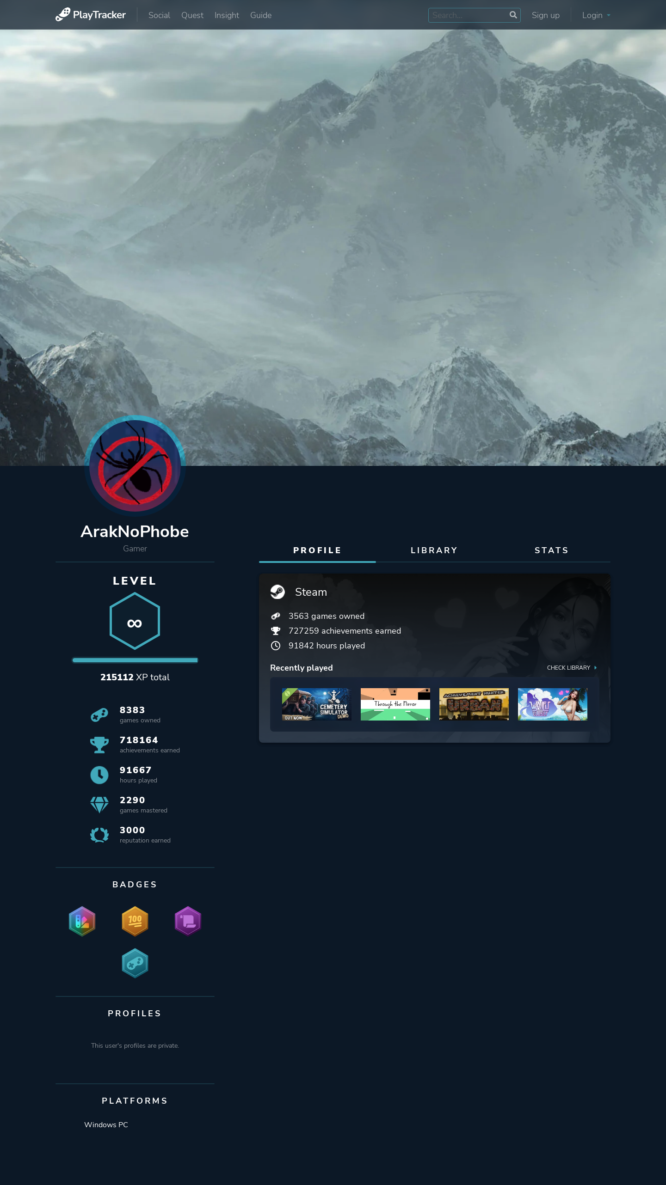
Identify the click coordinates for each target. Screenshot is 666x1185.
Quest (192, 15)
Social (159, 15)
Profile (317, 550)
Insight (227, 15)
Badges (135, 884)
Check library (573, 667)
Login (596, 15)
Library (434, 550)
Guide (260, 15)
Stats (552, 550)
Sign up (546, 15)
